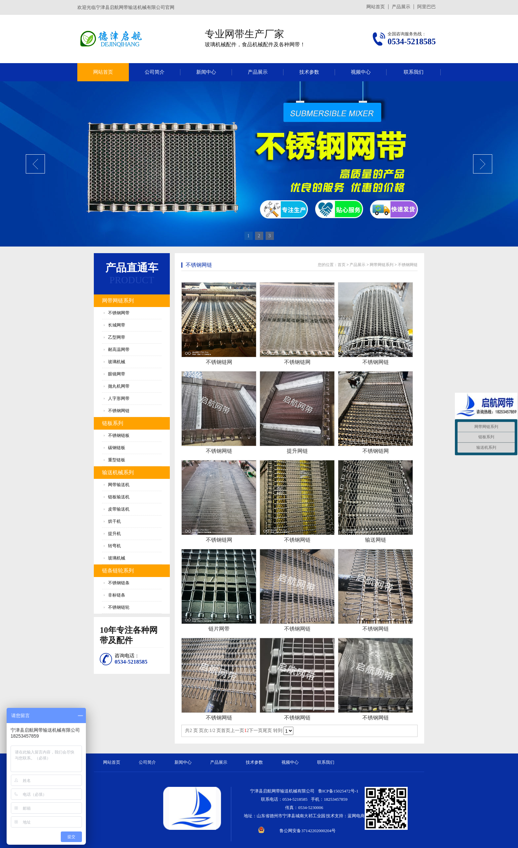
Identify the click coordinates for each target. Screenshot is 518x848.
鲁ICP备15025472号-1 (338, 791)
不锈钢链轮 (119, 607)
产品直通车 (131, 268)
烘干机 (114, 521)
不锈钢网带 (119, 312)
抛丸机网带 (119, 386)
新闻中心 (206, 72)
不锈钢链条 (119, 582)
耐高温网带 (119, 349)
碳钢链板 (116, 447)
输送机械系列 (118, 472)
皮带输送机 (119, 509)
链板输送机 (119, 496)
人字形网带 (119, 398)
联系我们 (414, 72)
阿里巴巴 (426, 6)
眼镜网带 (116, 373)
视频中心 (361, 72)
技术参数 (309, 72)
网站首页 (375, 6)
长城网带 (116, 325)
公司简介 (155, 72)
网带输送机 (119, 484)
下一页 (256, 730)
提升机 (114, 533)
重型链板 (116, 459)
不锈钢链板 (119, 435)
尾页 (267, 730)
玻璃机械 (116, 361)
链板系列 (112, 423)
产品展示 (401, 6)
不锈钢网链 (119, 410)
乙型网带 (116, 337)
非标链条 (116, 595)
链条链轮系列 (118, 570)
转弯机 (114, 545)
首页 (342, 264)
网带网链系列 (118, 300)
